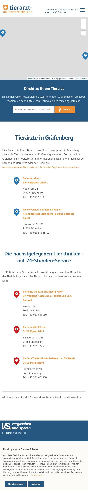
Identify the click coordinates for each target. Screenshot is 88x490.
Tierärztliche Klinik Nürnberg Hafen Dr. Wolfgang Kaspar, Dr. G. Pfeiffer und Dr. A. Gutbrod (47, 296)
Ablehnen (36, 484)
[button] (83, 21)
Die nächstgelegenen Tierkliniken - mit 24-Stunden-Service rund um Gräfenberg (40, 167)
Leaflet (32, 79)
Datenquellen (81, 79)
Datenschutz (37, 475)
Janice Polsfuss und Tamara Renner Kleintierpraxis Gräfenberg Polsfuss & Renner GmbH (48, 214)
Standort (64, 109)
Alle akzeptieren (15, 484)
